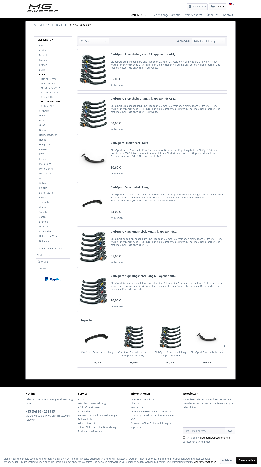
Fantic (42, 120)
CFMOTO (44, 110)
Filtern (86, 41)
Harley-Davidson (48, 134)
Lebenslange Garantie (49, 248)
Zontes (43, 216)
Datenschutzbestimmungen (215, 437)
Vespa (42, 207)
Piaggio (43, 187)
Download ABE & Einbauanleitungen (150, 423)
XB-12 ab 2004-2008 (50, 101)
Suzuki (42, 197)
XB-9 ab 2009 (47, 97)
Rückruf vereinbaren (89, 407)
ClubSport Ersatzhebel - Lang (130, 187)
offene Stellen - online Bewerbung (97, 427)
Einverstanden (246, 460)
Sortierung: (183, 40)
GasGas (43, 125)
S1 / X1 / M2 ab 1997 (50, 88)
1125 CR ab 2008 (48, 79)
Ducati (42, 115)
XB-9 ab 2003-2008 (49, 92)
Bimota (43, 60)
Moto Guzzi (45, 163)
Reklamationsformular (90, 431)
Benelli (43, 55)
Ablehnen (227, 460)
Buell (42, 74)
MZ (41, 178)
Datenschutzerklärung (142, 399)
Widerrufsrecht (86, 423)
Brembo (43, 221)
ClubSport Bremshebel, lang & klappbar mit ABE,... (144, 98)
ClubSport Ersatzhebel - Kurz (129, 143)
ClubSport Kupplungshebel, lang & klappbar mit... (144, 276)
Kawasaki (44, 149)
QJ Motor (44, 183)
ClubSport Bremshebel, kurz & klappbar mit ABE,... (144, 54)
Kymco (42, 159)
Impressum (136, 427)
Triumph (44, 202)
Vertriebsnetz (44, 255)
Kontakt (41, 268)
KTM (41, 154)
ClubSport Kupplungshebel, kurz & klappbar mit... (144, 231)
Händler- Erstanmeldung (92, 403)
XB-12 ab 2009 (47, 106)
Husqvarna (45, 144)
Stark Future (46, 192)
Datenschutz (85, 419)
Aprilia (42, 50)
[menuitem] (197, 6)
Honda (42, 139)
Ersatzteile (45, 231)
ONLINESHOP (45, 39)
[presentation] (208, 419)
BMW (42, 69)
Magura (43, 226)
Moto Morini (46, 168)
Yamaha (43, 212)
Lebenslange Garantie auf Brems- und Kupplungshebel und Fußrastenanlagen (152, 413)
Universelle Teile (48, 236)
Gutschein (44, 241)
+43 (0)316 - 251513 (40, 411)
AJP (41, 45)
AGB (132, 419)
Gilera (42, 130)
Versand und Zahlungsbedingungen (98, 415)
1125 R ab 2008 (48, 83)
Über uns (42, 261)
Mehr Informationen (205, 461)
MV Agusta (45, 173)
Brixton (43, 64)
